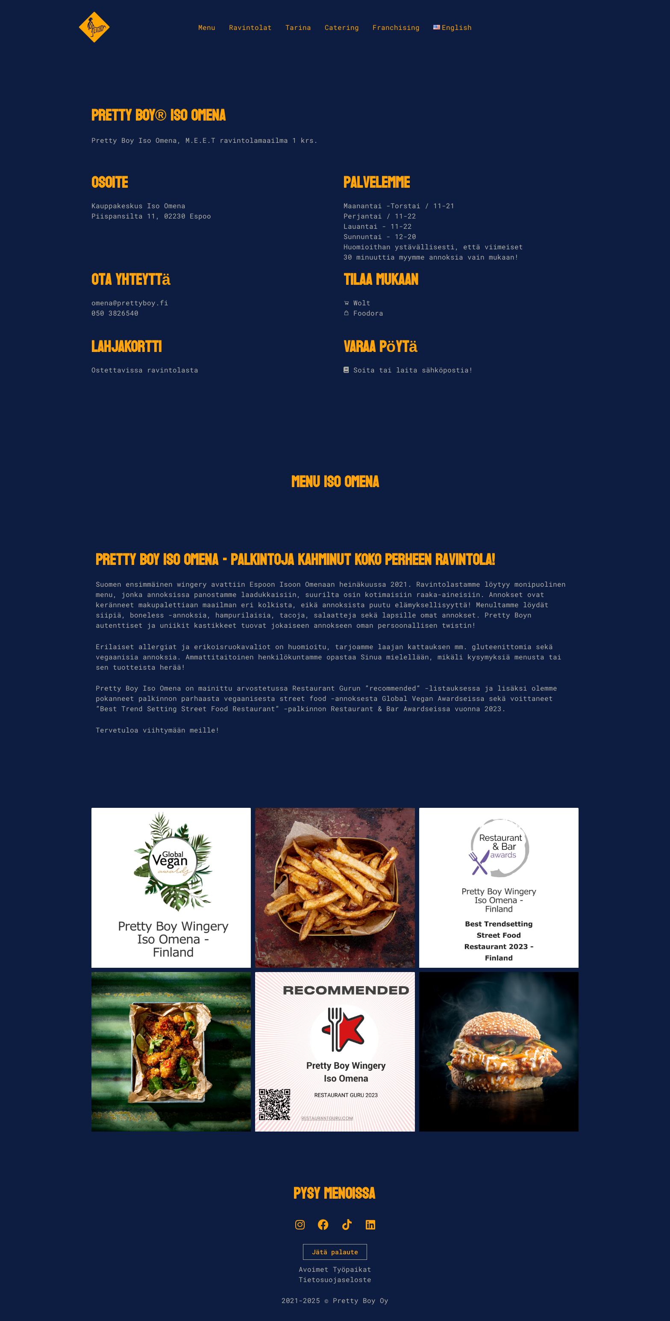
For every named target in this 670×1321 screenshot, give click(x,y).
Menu (206, 27)
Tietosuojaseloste (335, 1279)
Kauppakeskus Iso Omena (138, 205)
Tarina (298, 27)
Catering (342, 27)
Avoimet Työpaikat (335, 1269)
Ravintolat (250, 27)
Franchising (396, 27)
